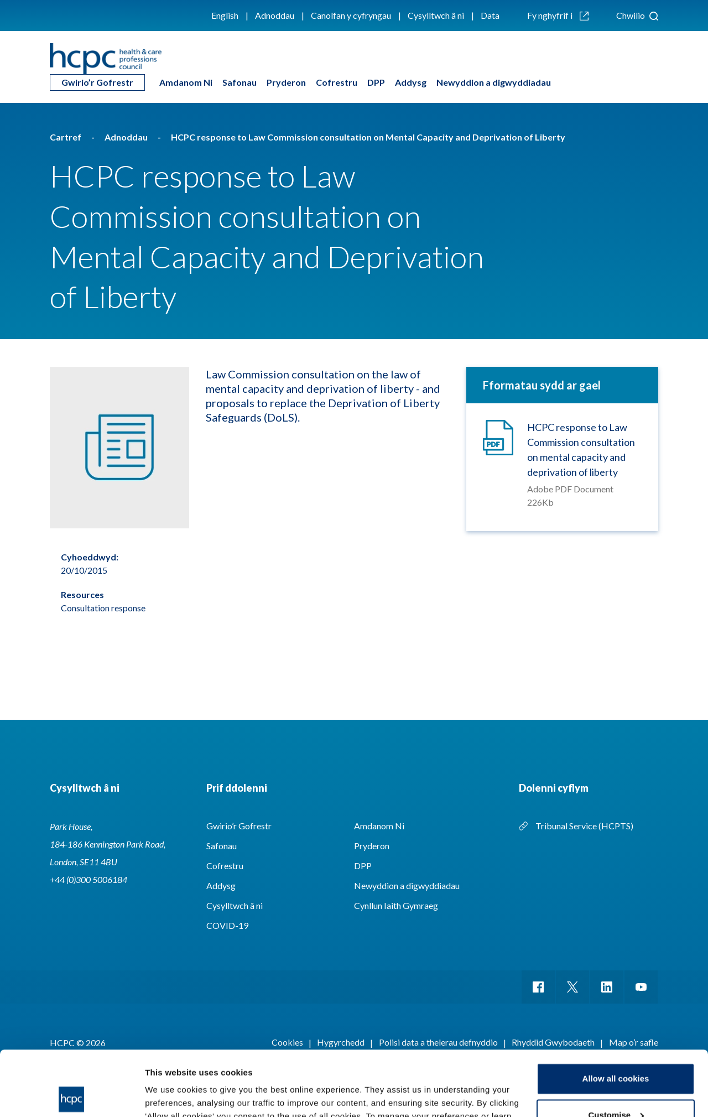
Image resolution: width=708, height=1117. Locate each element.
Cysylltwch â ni (436, 15)
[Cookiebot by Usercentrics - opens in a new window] (71, 1095)
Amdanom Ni (185, 82)
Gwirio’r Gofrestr (97, 82)
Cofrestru (336, 82)
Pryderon (286, 82)
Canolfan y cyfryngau (351, 15)
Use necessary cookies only (615, 1086)
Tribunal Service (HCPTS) (584, 825)
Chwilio (637, 15)
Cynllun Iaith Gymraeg (396, 905)
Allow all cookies (615, 1014)
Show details (170, 1095)
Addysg (410, 82)
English (224, 15)
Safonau (239, 82)
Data (490, 15)
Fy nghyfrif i (558, 15)
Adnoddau (274, 15)
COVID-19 (227, 925)
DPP (376, 82)
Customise (616, 1049)
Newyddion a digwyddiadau (493, 82)
